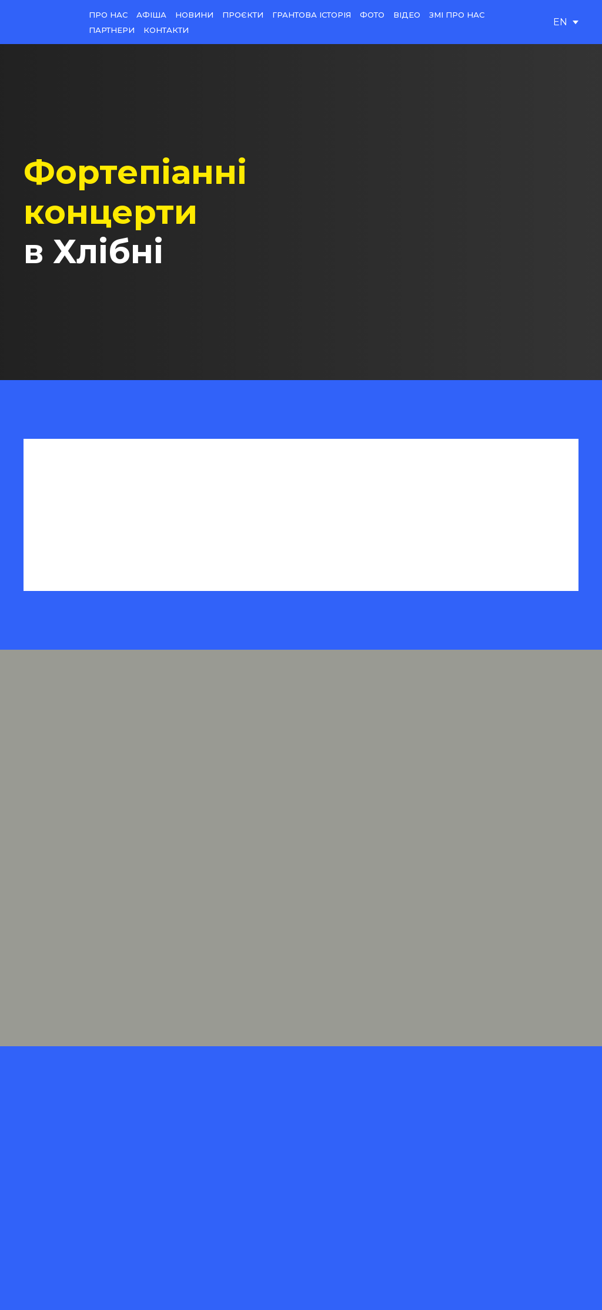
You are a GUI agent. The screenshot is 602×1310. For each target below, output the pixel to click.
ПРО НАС (108, 14)
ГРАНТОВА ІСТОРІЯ (311, 14)
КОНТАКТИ (166, 30)
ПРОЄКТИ (242, 14)
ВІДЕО (406, 14)
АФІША (151, 14)
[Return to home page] (47, 22)
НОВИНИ (194, 14)
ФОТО (372, 14)
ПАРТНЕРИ (112, 30)
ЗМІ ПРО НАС (456, 14)
